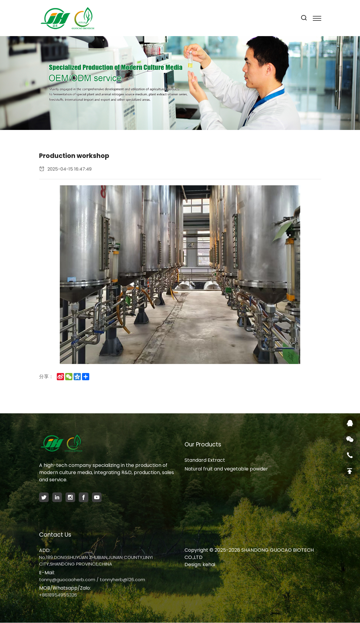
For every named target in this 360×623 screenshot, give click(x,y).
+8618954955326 (58, 595)
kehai (209, 564)
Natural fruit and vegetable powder (226, 468)
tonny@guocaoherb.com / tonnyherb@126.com (92, 579)
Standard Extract (205, 460)
